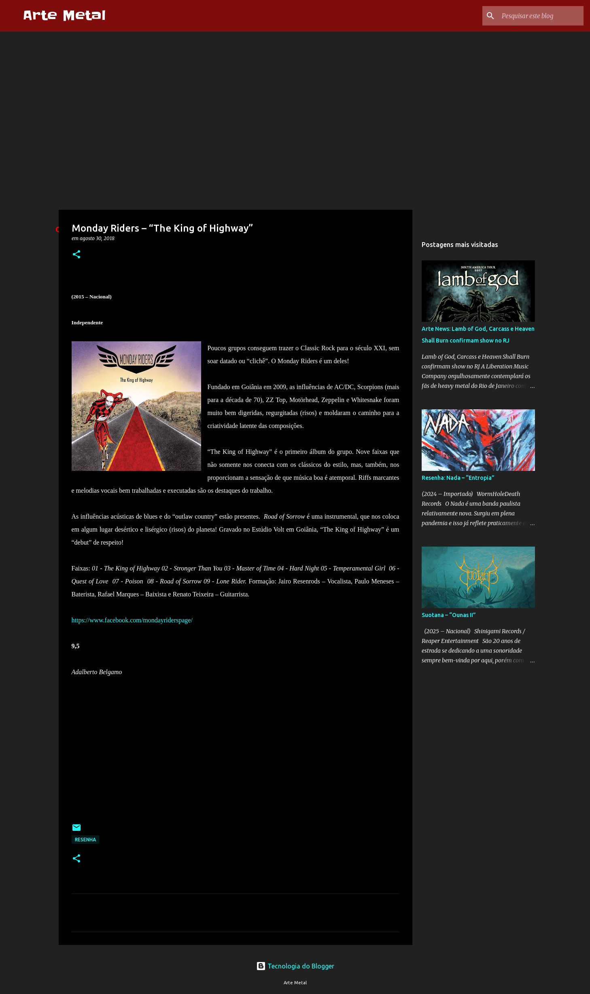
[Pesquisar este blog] (541, 16)
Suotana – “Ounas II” (449, 615)
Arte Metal (64, 15)
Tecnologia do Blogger (295, 966)
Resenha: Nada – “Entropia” (458, 478)
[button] (76, 254)
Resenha (85, 839)
